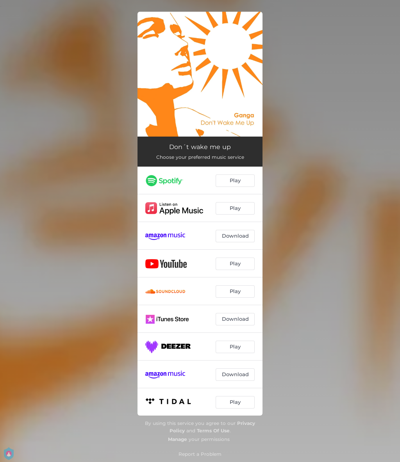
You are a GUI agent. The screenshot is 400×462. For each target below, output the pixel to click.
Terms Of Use (213, 431)
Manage (177, 439)
